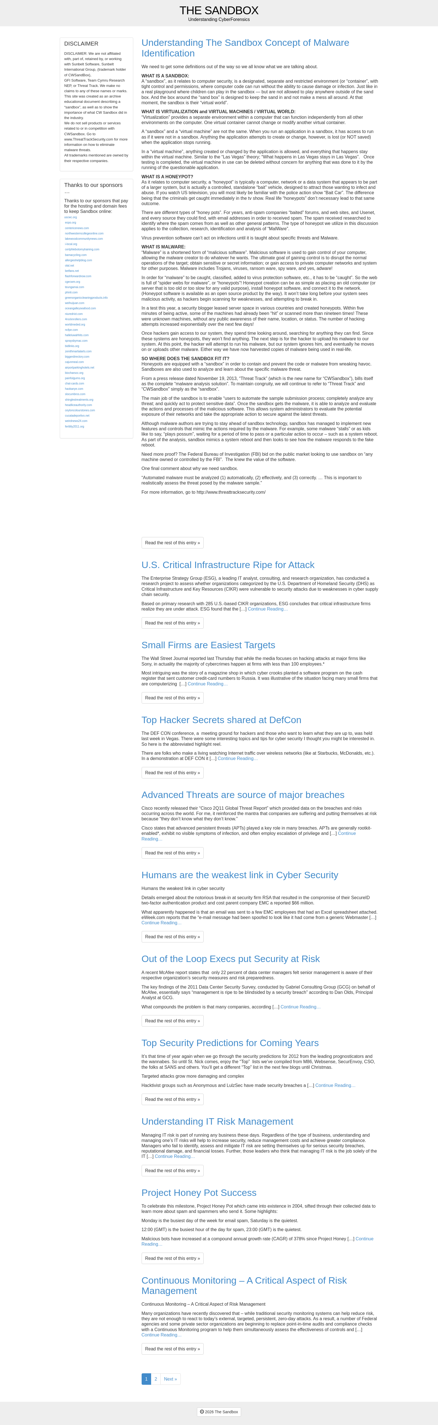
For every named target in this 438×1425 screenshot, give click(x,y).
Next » (170, 1379)
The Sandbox (219, 10)
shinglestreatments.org (79, 399)
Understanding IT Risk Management (218, 1121)
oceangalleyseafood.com (80, 308)
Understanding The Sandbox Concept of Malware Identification (245, 47)
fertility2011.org (74, 426)
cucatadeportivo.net (77, 415)
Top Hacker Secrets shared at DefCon (222, 719)
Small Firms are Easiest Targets (208, 645)
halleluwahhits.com (77, 335)
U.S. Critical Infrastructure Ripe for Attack (228, 564)
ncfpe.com (71, 329)
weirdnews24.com (76, 420)
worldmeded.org (75, 324)
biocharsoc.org (74, 372)
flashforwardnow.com (78, 276)
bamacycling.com (76, 254)
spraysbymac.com (76, 340)
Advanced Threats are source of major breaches (243, 794)
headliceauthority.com (78, 405)
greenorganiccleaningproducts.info (86, 297)
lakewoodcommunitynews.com (84, 238)
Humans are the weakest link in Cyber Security (240, 875)
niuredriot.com (74, 313)
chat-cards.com (74, 383)
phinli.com (71, 292)
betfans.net (72, 270)
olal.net (69, 265)
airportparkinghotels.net (79, 367)
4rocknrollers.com (76, 319)
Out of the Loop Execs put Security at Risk (231, 958)
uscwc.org (70, 217)
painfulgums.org (75, 378)
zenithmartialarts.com (78, 351)
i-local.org (71, 244)
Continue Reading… (268, 609)
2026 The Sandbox (219, 1412)
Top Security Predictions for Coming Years (230, 1042)
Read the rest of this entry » (172, 542)
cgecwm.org (72, 281)
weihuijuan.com (74, 303)
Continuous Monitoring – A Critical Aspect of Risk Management (244, 1285)
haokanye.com (74, 388)
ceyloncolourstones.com (80, 410)
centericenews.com (77, 228)
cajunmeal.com (74, 362)
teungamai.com (74, 287)
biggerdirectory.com (77, 356)
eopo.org (70, 222)
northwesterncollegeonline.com (84, 233)
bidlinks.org (72, 346)
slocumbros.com (75, 394)
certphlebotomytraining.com (82, 249)
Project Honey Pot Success (199, 1192)
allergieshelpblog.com (78, 260)
